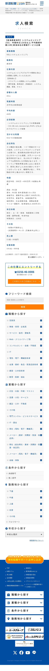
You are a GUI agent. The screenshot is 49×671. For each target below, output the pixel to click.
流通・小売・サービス (19, 397)
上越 (11, 504)
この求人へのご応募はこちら (24, 281)
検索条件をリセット (37, 540)
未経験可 (12, 473)
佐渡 (11, 510)
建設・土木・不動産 (18, 404)
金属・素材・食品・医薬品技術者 (23, 364)
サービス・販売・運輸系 (19, 333)
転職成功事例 (30, 578)
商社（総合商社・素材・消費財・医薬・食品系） (24, 446)
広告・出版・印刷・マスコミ (21, 391)
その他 (12, 410)
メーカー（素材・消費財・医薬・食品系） (24, 436)
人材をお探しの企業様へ (14, 581)
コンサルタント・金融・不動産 (22, 346)
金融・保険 (14, 460)
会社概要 (9, 578)
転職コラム (10, 571)
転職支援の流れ (31, 574)
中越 (11, 497)
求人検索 (9, 574)
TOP (8, 568)
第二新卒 (12, 478)
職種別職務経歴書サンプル (15, 585)
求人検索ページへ (35, 257)
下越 (11, 491)
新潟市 (10, 37)
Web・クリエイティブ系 (20, 339)
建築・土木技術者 (17, 371)
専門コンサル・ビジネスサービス (23, 416)
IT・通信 (13, 423)
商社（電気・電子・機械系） (21, 429)
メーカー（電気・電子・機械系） (23, 454)
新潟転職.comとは (31, 571)
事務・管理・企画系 (18, 327)
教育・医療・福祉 (17, 377)
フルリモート (14, 522)
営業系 (12, 320)
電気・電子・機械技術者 (19, 358)
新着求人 (29, 568)
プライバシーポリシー (33, 581)
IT (10, 352)
